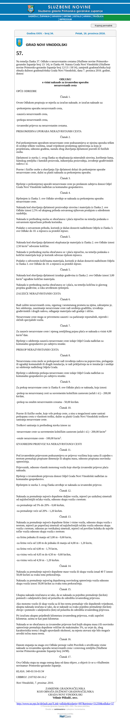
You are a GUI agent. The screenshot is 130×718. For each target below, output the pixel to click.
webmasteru (59, 709)
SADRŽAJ (32, 16)
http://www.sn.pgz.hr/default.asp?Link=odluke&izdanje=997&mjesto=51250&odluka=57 (65, 703)
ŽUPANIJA (45, 16)
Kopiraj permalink (103, 25)
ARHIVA (87, 16)
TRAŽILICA (97, 16)
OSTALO (77, 16)
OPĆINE (67, 16)
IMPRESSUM (65, 19)
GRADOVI (56, 16)
